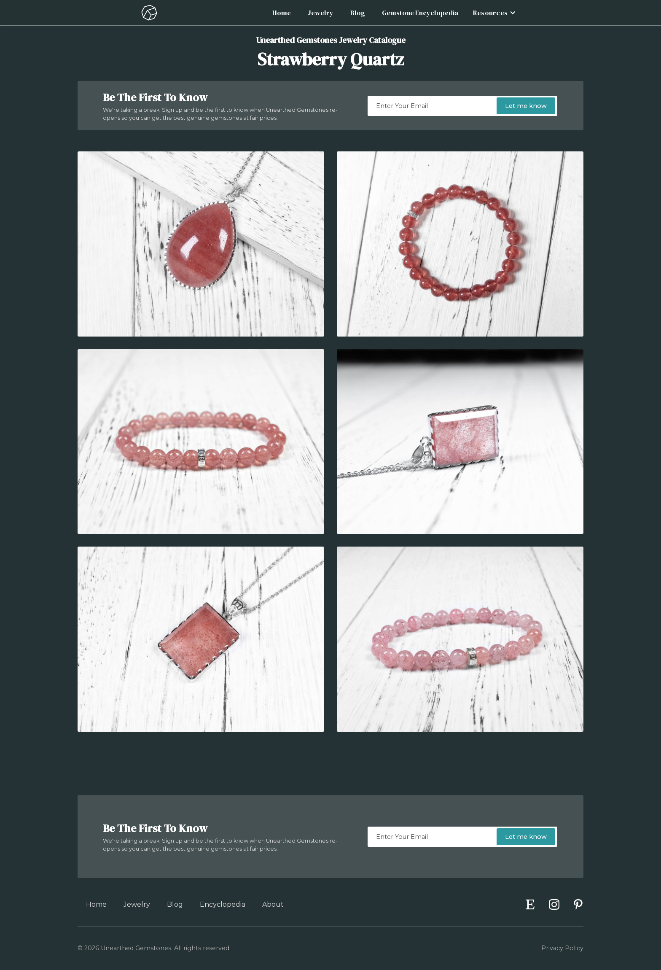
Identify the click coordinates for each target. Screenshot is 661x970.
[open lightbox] (201, 244)
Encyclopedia (222, 904)
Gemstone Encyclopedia (420, 12)
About (273, 904)
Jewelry (320, 12)
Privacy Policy (562, 948)
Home (281, 12)
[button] (493, 12)
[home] (149, 12)
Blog (357, 12)
